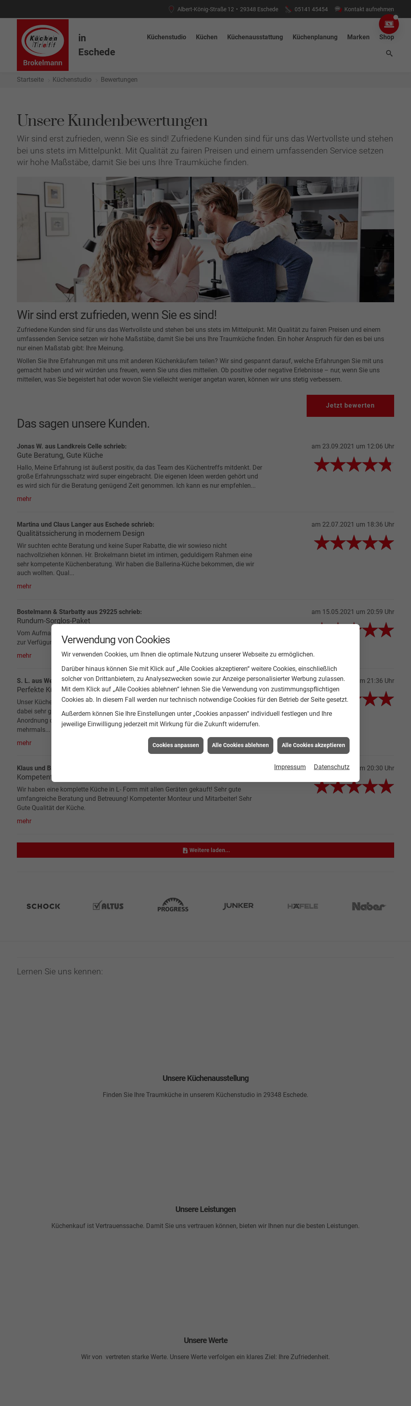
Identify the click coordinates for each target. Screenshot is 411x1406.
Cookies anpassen (176, 744)
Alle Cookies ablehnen (240, 744)
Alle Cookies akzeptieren (313, 744)
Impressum (290, 766)
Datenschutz (332, 766)
